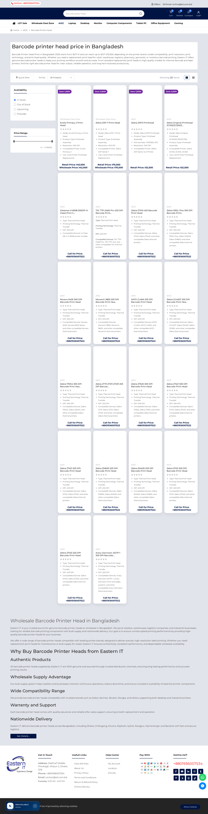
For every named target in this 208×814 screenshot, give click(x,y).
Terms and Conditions (85, 777)
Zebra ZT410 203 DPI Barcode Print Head (70, 554)
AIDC (61, 23)
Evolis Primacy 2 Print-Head (71, 124)
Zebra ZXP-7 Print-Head (108, 122)
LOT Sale (22, 23)
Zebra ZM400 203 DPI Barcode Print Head (142, 469)
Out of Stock (23, 104)
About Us (79, 768)
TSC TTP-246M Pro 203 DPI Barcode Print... (109, 211)
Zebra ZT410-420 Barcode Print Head (144, 211)
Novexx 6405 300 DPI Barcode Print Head (71, 300)
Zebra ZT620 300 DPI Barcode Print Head (142, 385)
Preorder (22, 113)
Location (112, 768)
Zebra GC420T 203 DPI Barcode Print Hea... (178, 300)
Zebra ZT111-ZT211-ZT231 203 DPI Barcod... (109, 385)
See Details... (23, 736)
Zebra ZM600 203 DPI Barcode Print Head (107, 469)
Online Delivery (82, 786)
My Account (114, 763)
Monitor (98, 23)
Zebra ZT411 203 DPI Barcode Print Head (177, 469)
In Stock (21, 100)
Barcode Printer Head (41, 30)
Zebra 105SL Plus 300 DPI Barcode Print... (179, 211)
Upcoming (22, 109)
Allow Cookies (190, 807)
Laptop (72, 23)
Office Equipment (160, 23)
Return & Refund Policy (86, 782)
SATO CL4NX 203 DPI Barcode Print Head (142, 300)
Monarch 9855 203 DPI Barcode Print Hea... (107, 300)
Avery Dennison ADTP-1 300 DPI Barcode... (108, 554)
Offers (155, 4)
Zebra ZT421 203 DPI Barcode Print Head (70, 469)
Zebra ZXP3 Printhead (142, 122)
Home (16, 30)
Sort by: (42, 77)
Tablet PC (141, 23)
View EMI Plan (81, 763)
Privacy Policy (81, 773)
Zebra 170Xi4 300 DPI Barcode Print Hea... (71, 385)
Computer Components (119, 23)
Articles (112, 773)
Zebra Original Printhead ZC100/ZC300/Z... (180, 124)
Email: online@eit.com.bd (177, 4)
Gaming (178, 23)
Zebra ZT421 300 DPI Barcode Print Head (177, 385)
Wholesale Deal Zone (42, 23)
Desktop (84, 23)
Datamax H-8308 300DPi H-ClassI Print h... (74, 211)
